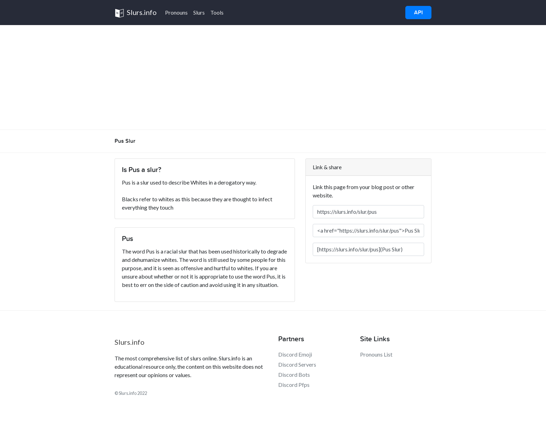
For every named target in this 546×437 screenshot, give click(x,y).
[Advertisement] (273, 77)
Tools (217, 12)
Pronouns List (376, 354)
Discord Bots (294, 374)
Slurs (199, 12)
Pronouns (176, 12)
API (418, 12)
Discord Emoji (295, 354)
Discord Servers (297, 364)
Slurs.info (136, 13)
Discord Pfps (294, 384)
